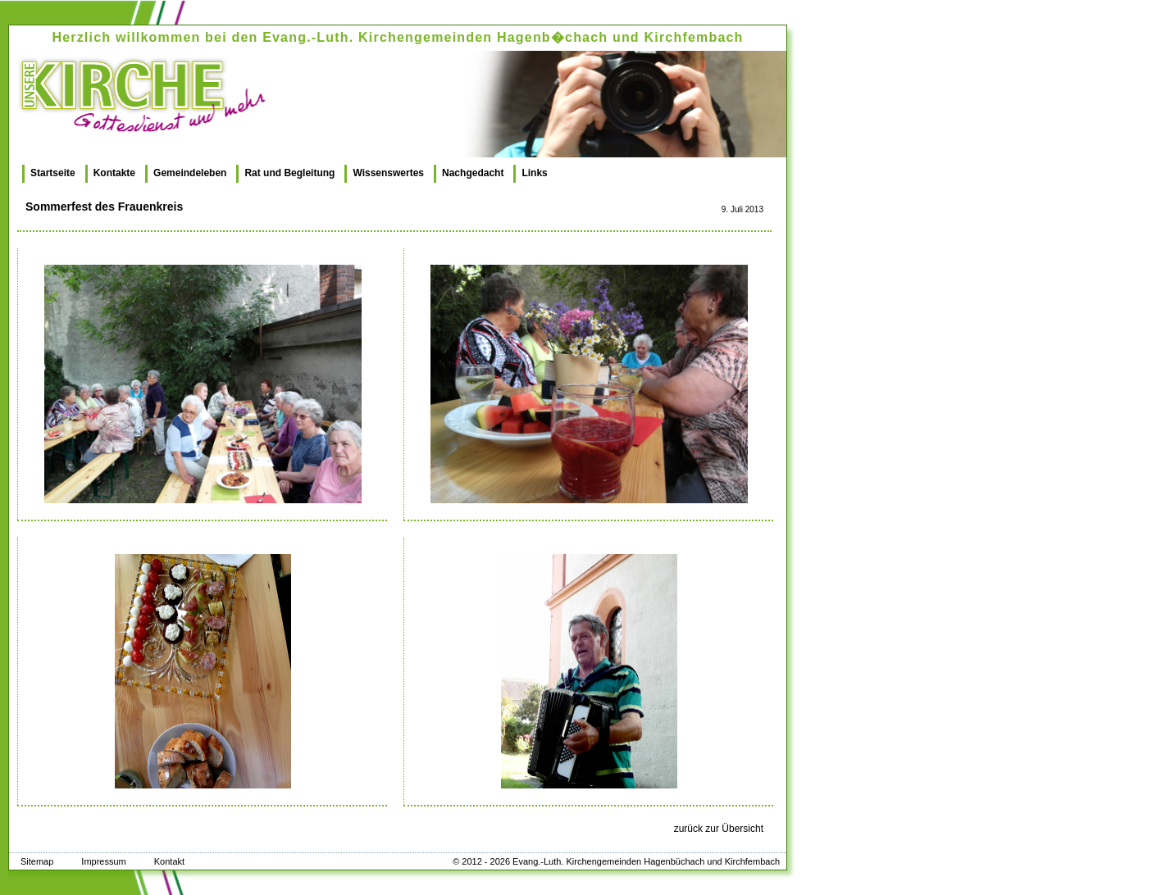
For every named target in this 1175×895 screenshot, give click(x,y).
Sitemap (36, 861)
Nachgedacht (472, 173)
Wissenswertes (388, 173)
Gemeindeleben (189, 173)
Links (534, 173)
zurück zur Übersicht (718, 828)
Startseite (52, 173)
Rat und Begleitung (289, 173)
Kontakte (114, 173)
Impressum (103, 861)
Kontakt (169, 861)
